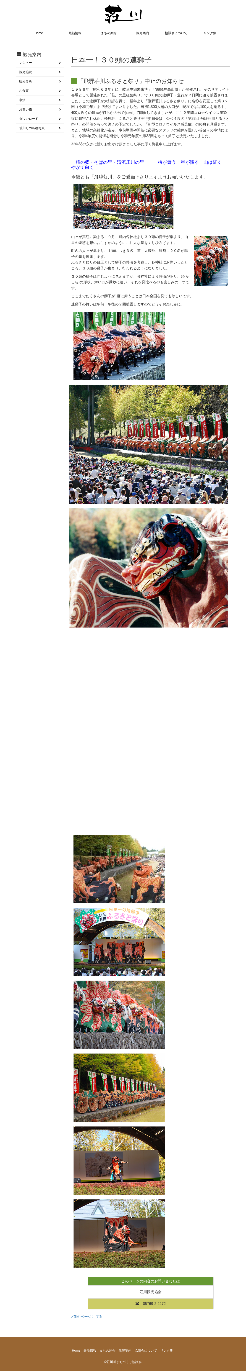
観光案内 (142, 33)
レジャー (40, 62)
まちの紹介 (109, 33)
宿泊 (40, 100)
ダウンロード (40, 118)
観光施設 (40, 72)
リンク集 (210, 33)
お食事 (40, 90)
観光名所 (40, 81)
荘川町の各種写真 (40, 128)
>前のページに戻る (86, 1317)
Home (38, 33)
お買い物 (40, 109)
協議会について (176, 33)
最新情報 (75, 33)
